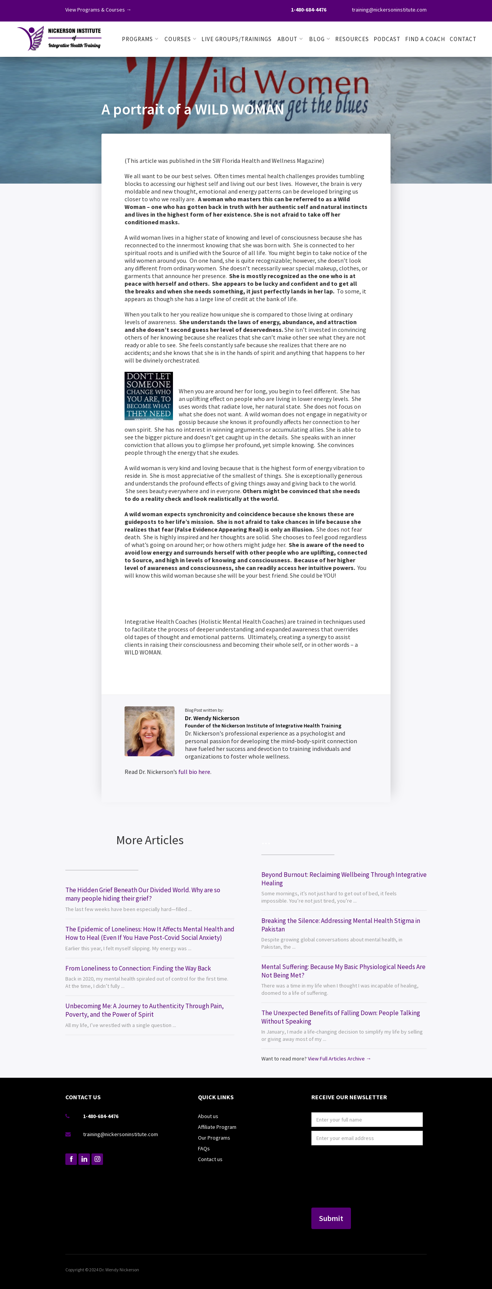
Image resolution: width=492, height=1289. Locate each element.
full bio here (194, 771)
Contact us (210, 1159)
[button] (140, 39)
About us (208, 1116)
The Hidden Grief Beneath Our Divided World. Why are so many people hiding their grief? (142, 894)
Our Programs (214, 1137)
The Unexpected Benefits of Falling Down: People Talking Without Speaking (340, 1017)
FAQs (204, 1148)
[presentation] (342, 1177)
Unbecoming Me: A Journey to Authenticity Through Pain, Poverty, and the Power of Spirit (144, 1010)
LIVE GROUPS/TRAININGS (236, 39)
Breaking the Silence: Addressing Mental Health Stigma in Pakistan (340, 924)
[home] (59, 37)
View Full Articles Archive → (339, 1058)
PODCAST (387, 39)
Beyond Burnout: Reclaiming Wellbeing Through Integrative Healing (344, 878)
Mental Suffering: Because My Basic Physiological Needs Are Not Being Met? (343, 971)
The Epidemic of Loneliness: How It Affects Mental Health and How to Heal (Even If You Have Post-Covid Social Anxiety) (149, 933)
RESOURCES (352, 39)
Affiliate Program (217, 1126)
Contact (463, 39)
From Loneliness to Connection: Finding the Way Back (138, 968)
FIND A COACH (425, 39)
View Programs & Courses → (98, 9)
